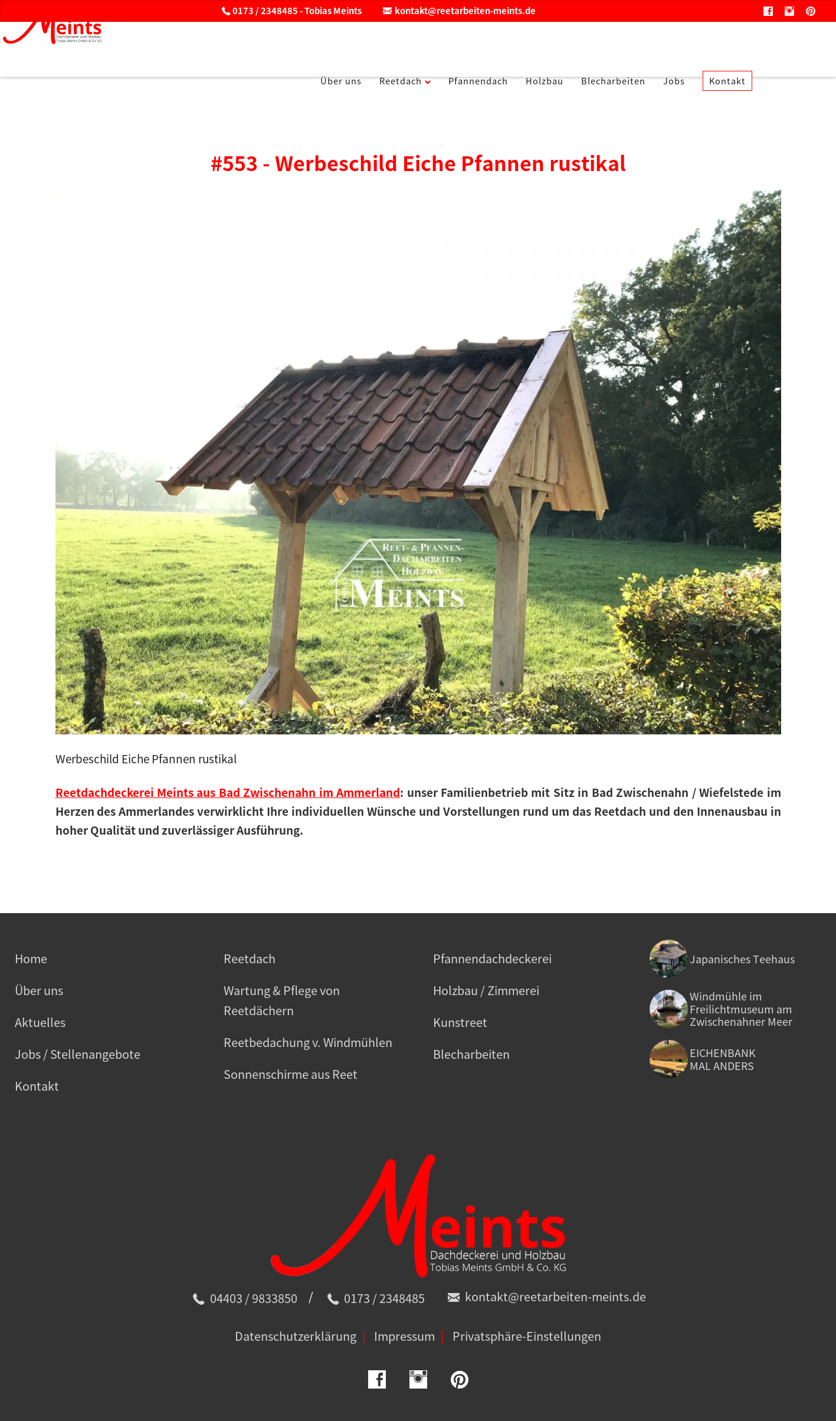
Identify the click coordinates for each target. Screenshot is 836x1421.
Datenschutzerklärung (295, 1335)
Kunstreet (460, 1022)
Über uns (353, 46)
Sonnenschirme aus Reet (291, 1073)
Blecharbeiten (665, 46)
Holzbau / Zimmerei (486, 990)
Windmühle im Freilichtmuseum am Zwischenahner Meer (741, 1008)
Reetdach (421, 46)
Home (31, 958)
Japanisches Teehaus (742, 959)
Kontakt (793, 46)
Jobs (734, 46)
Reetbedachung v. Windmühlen (308, 1042)
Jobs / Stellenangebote (77, 1053)
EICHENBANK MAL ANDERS (723, 1059)
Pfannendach (510, 46)
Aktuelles (40, 1022)
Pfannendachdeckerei (492, 958)
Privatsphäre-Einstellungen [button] (527, 1335)
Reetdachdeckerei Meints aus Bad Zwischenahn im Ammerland (228, 792)
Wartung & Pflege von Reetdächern (282, 1000)
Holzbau (586, 46)
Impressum (404, 1335)
